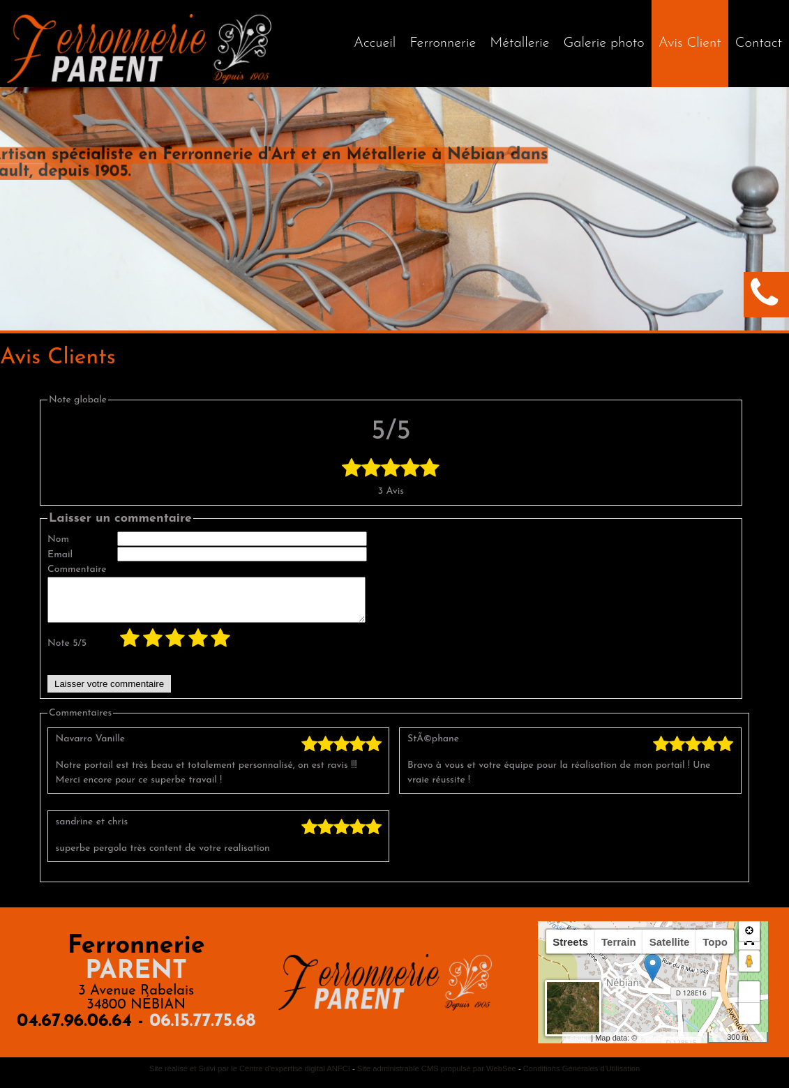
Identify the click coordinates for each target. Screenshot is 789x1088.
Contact (758, 43)
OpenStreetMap (666, 1046)
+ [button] (749, 1000)
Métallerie (519, 43)
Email (60, 555)
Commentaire (77, 569)
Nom (58, 539)
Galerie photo (604, 43)
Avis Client (690, 43)
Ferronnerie (442, 43)
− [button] (749, 1021)
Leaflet (577, 1046)
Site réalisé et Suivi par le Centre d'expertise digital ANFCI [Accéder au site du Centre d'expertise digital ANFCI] (249, 1077)
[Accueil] (375, 43)
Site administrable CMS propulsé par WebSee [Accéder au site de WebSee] (436, 1077)
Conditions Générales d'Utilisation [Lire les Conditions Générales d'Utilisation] (581, 1077)
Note (67, 652)
